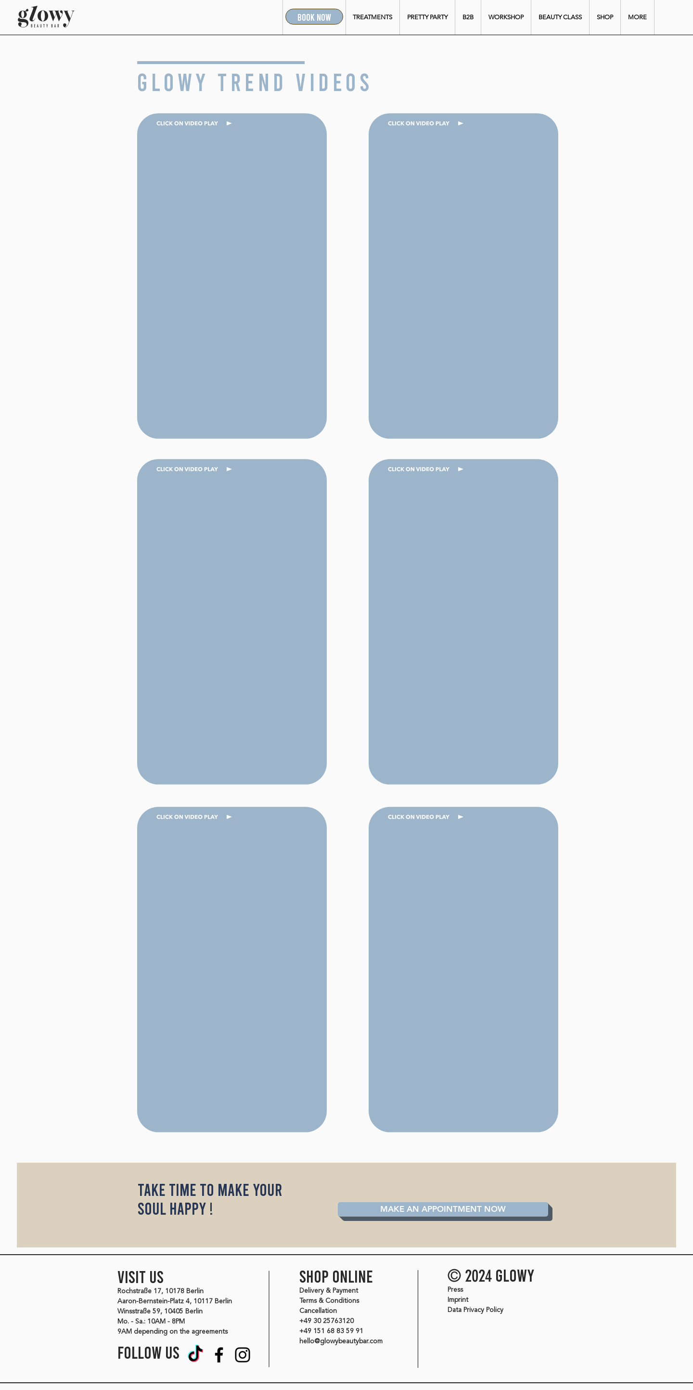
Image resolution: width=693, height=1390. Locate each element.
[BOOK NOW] (314, 17)
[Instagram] (242, 1355)
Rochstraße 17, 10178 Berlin (160, 1291)
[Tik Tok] (195, 1355)
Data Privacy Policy (475, 1310)
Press (455, 1289)
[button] (372, 17)
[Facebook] (219, 1355)
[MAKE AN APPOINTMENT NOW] (443, 1209)
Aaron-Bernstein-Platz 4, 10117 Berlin (174, 1301)
